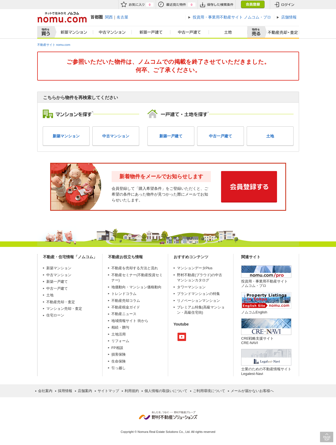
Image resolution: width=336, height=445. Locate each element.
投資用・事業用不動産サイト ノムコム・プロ (264, 283)
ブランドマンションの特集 (198, 294)
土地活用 (118, 334)
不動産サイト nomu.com (53, 44)
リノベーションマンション (198, 301)
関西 (109, 17)
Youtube (182, 337)
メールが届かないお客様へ (252, 391)
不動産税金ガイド (125, 307)
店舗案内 (85, 391)
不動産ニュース (123, 314)
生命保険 (118, 361)
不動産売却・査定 (60, 302)
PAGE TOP (326, 436)
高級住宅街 (193, 312)
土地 (228, 32)
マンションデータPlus (195, 268)
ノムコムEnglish (254, 312)
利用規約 (132, 391)
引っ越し (118, 368)
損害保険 (118, 354)
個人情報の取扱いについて (165, 391)
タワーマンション (191, 287)
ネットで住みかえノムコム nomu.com (62, 17)
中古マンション (112, 32)
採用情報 (65, 391)
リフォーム (120, 341)
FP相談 (117, 348)
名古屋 (122, 17)
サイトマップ (108, 391)
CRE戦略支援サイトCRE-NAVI (257, 340)
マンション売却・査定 (64, 309)
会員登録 (252, 4)
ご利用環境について (209, 391)
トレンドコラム (123, 294)
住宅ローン (55, 315)
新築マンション (72, 32)
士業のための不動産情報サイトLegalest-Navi (266, 371)
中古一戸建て (189, 32)
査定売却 (280, 32)
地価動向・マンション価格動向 (136, 287)
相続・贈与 (120, 327)
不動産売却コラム (125, 301)
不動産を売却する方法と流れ (134, 268)
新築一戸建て (151, 32)
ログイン (284, 4)
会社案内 (45, 391)
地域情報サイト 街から (129, 321)
